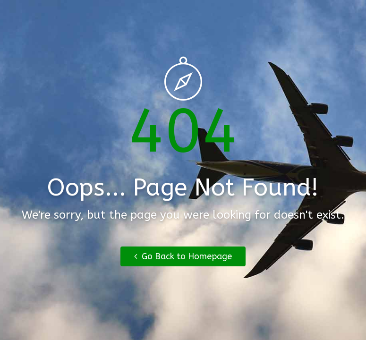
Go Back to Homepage (183, 256)
